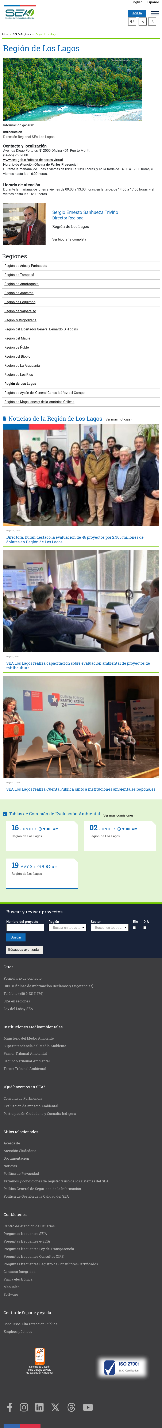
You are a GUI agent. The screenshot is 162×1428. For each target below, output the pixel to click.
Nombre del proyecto (22, 922)
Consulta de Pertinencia (23, 1098)
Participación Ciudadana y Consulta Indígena (40, 1113)
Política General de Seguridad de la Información (42, 1188)
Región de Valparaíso (20, 311)
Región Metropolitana (20, 320)
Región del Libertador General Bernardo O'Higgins (41, 329)
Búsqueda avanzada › (24, 950)
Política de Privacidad (21, 1173)
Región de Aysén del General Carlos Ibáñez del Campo (44, 393)
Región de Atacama (19, 293)
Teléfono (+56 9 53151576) (23, 993)
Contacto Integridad (20, 1271)
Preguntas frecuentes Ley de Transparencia (39, 1249)
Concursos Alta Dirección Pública (30, 1324)
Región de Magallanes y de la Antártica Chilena (39, 402)
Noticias (10, 1166)
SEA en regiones (17, 1001)
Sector (96, 922)
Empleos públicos (18, 1331)
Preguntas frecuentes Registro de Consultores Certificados (51, 1264)
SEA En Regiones (22, 34)
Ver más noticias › (118, 419)
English (136, 2)
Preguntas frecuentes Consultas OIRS (34, 1256)
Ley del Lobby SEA (18, 1008)
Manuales (11, 1287)
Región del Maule (17, 338)
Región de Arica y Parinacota (25, 266)
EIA (135, 922)
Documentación (16, 1158)
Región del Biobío (17, 356)
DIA (146, 922)
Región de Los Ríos (18, 375)
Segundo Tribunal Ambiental (27, 1061)
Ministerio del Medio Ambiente (29, 1038)
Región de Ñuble (16, 347)
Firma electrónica (18, 1279)
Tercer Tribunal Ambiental (25, 1068)
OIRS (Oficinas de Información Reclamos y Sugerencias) (48, 986)
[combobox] (67, 927)
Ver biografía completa (69, 239)
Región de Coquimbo (19, 302)
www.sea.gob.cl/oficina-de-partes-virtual (33, 160)
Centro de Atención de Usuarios (29, 1226)
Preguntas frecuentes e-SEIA (27, 1241)
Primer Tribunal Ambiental (25, 1053)
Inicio (5, 34)
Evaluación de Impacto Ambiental (31, 1106)
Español (153, 2)
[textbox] (66, 927)
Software (11, 1294)
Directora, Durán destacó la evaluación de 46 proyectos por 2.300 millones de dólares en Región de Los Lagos (75, 539)
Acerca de (12, 1143)
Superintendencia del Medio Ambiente (35, 1046)
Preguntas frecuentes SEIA (25, 1233)
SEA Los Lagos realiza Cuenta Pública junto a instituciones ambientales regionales (80, 789)
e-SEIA (137, 13)
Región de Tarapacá (19, 275)
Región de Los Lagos (20, 384)
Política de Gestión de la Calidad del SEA (36, 1196)
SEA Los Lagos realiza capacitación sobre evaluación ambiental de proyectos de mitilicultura (78, 665)
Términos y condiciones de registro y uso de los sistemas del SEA (56, 1181)
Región (54, 922)
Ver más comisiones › (119, 815)
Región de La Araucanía (22, 366)
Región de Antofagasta (21, 284)
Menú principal (155, 13)
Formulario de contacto (23, 978)
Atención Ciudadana (20, 1150)
